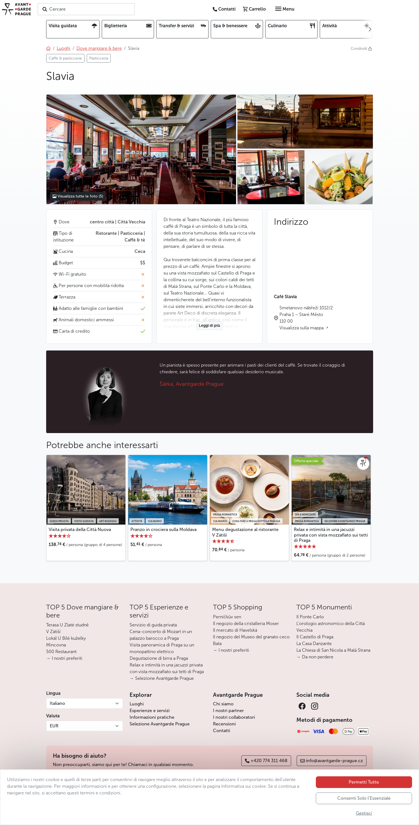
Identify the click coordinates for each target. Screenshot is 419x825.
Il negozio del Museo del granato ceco (251, 636)
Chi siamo (223, 704)
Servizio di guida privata (153, 625)
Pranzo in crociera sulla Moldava (163, 529)
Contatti (221, 730)
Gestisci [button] (364, 813)
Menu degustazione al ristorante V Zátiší (245, 532)
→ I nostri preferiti (64, 658)
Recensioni (224, 724)
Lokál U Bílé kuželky (66, 638)
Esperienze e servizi (150, 710)
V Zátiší (53, 631)
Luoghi (137, 704)
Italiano (57, 703)
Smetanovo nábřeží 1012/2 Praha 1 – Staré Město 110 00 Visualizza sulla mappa (306, 317)
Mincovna (56, 645)
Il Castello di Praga (314, 636)
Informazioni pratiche (152, 717)
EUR (54, 725)
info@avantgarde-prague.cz (331, 760)
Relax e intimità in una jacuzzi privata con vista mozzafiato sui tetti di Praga (331, 535)
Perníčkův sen (227, 616)
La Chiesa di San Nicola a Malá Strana (333, 650)
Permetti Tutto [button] (364, 782)
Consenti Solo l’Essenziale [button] (364, 798)
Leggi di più (209, 325)
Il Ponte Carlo (310, 616)
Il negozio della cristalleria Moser (246, 623)
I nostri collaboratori (234, 717)
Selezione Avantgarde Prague (160, 724)
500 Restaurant (61, 651)
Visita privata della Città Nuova (80, 529)
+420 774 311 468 (266, 760)
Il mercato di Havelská (235, 630)
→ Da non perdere (314, 656)
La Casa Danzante (314, 643)
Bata (217, 643)
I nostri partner (228, 710)
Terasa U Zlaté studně (67, 625)
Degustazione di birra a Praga (159, 658)
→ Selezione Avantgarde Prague (162, 678)
